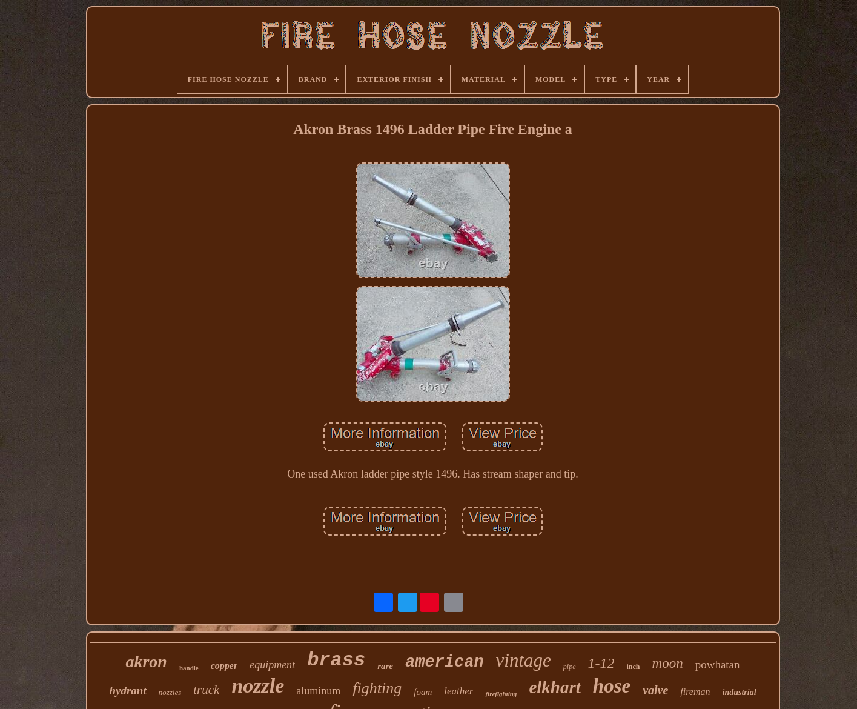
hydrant (127, 690)
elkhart (554, 687)
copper (224, 666)
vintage (523, 660)
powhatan (717, 664)
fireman (695, 692)
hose (611, 686)
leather (458, 691)
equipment (272, 665)
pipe (569, 666)
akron (146, 661)
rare (385, 666)
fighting (377, 688)
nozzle (257, 685)
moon (667, 663)
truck (206, 689)
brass (336, 660)
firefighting (501, 693)
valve (655, 690)
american (444, 662)
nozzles (170, 692)
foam (423, 692)
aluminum (318, 691)
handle (189, 667)
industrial (739, 692)
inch (633, 666)
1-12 (601, 663)
